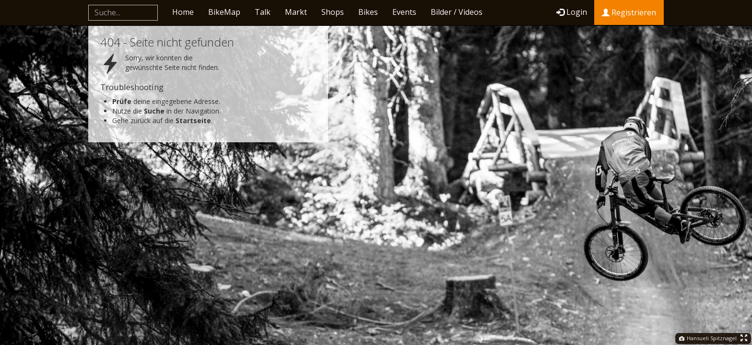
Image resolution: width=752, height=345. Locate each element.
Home (183, 12)
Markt (296, 12)
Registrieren (629, 12)
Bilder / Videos (456, 12)
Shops (332, 12)
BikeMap (224, 12)
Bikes (368, 12)
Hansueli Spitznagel (708, 338)
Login (571, 12)
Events (404, 12)
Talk (262, 12)
